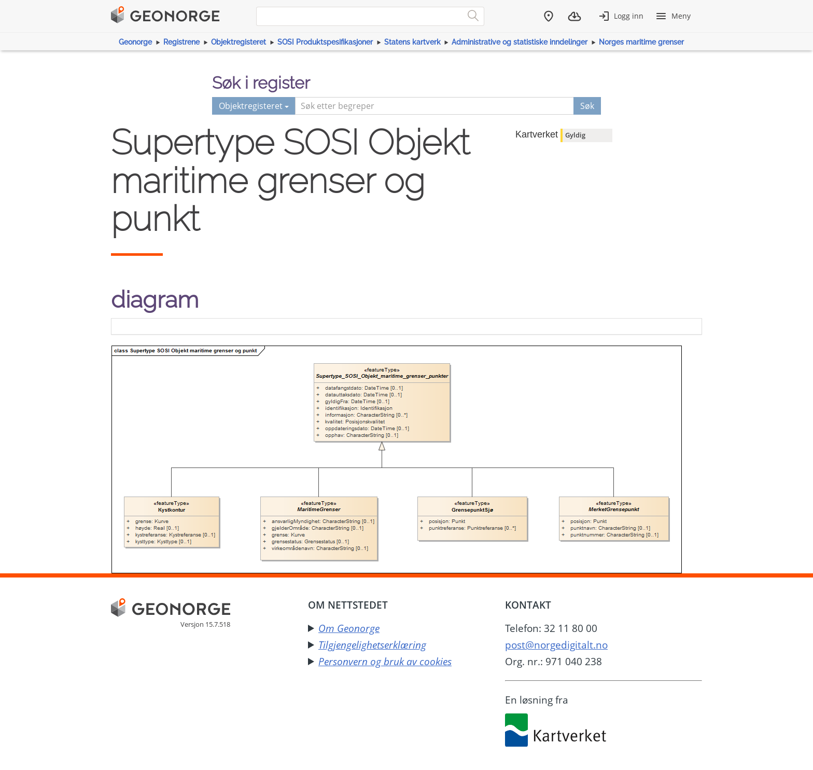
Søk (587, 106)
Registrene (181, 42)
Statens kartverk (412, 42)
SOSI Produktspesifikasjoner (325, 42)
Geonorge (135, 42)
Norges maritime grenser (641, 42)
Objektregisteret (238, 42)
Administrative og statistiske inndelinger (519, 42)
